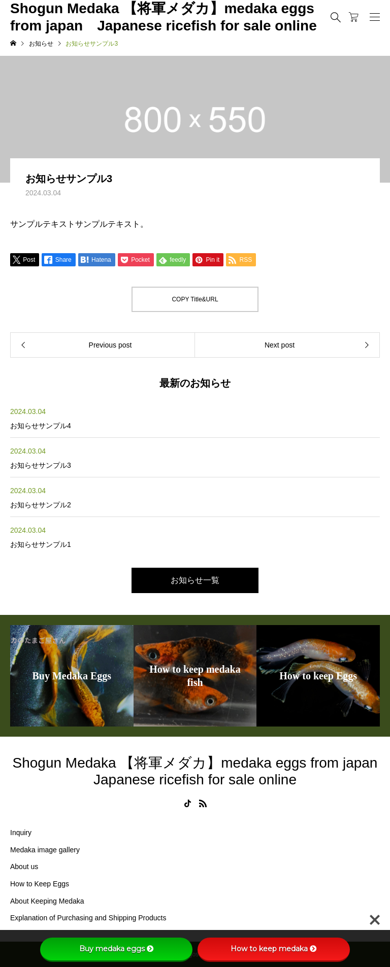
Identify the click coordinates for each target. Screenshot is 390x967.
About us (24, 866)
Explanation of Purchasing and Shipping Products (88, 918)
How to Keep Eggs (39, 884)
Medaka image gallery (45, 850)
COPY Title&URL (195, 299)
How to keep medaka (274, 948)
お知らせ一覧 (195, 580)
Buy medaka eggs (116, 948)
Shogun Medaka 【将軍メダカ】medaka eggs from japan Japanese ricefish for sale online (163, 17)
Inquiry (20, 832)
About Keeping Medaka (47, 901)
